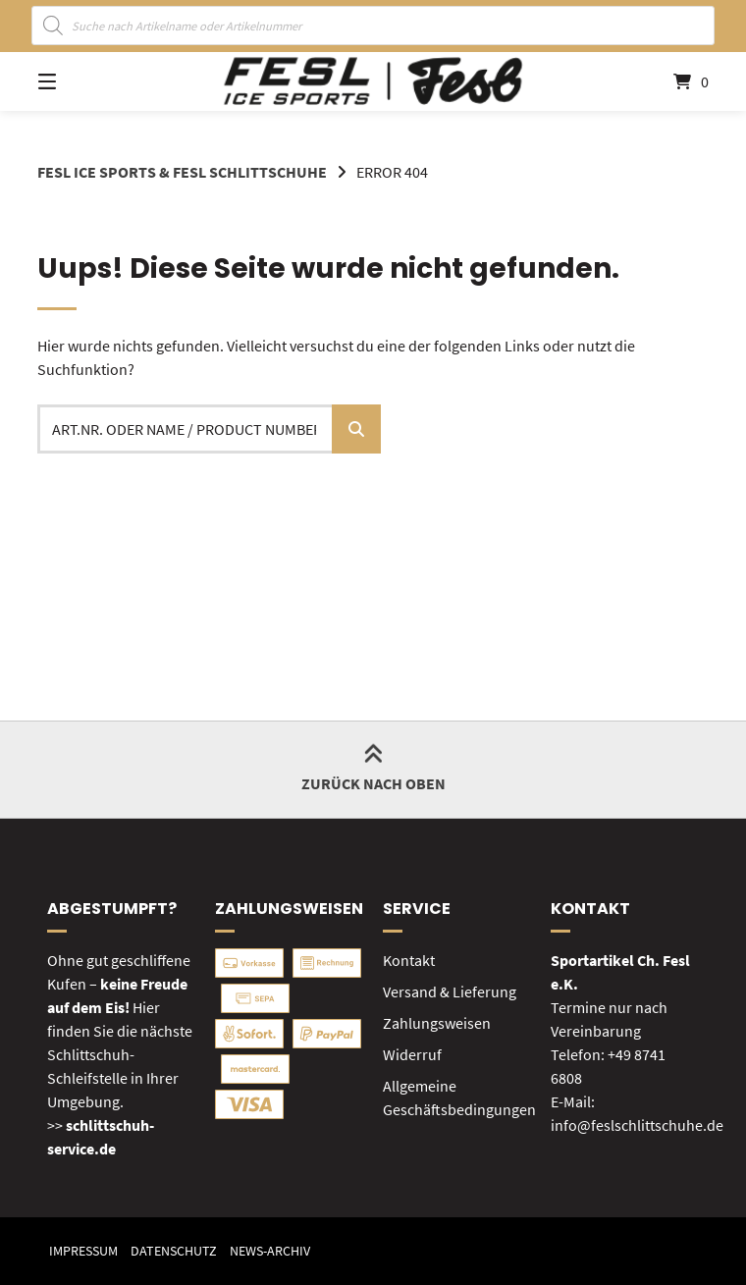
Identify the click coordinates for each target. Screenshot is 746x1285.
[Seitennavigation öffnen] (81, 81)
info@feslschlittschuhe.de (637, 1125)
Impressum (83, 1251)
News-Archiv (270, 1251)
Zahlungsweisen (437, 1023)
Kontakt (409, 960)
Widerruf (412, 1054)
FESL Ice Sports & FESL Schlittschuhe (182, 172)
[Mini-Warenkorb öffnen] (664, 81)
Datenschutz (174, 1251)
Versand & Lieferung (449, 991)
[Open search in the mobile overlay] (373, 25)
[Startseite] (373, 81)
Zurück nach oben (373, 769)
